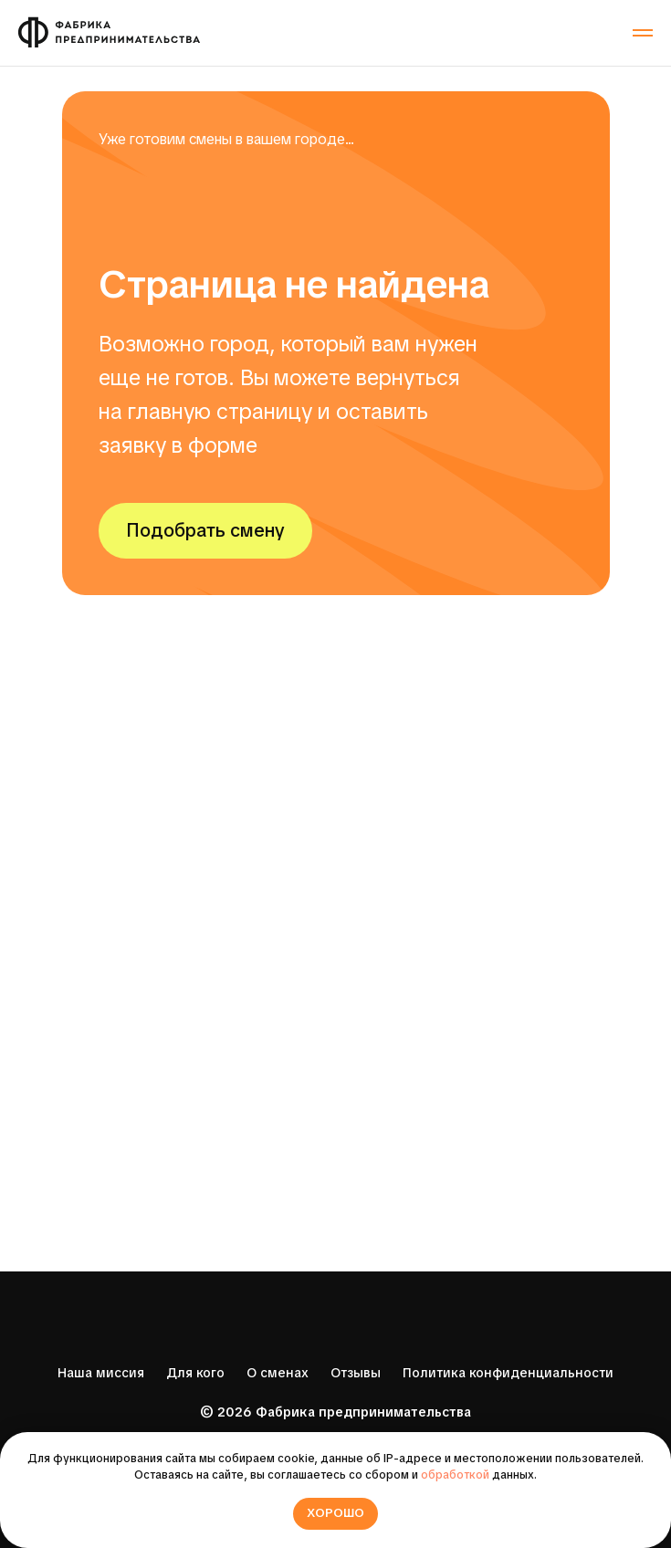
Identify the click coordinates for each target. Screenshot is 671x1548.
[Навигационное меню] (643, 33)
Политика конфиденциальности (508, 1373)
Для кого (195, 1373)
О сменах (277, 1373)
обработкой (455, 1475)
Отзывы (355, 1373)
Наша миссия (101, 1373)
